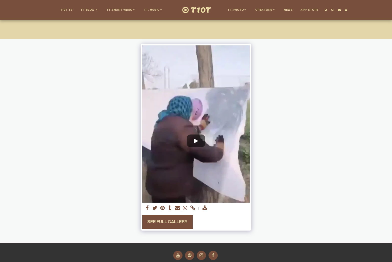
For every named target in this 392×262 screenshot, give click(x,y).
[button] (89, 10)
